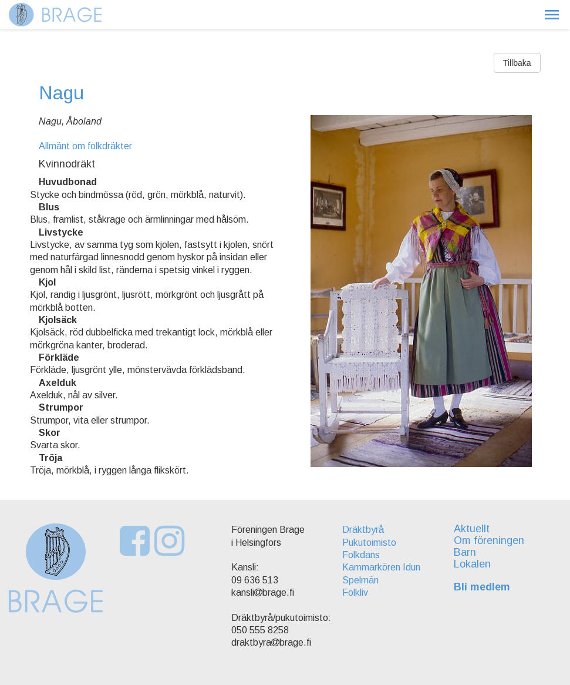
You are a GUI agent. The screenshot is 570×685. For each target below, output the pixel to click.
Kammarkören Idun (381, 567)
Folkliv (355, 592)
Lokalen (472, 564)
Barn (465, 552)
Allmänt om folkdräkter (85, 146)
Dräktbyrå (363, 530)
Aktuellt (472, 529)
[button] (551, 14)
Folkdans (361, 555)
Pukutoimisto (369, 543)
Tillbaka (517, 63)
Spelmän (360, 580)
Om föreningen (489, 540)
